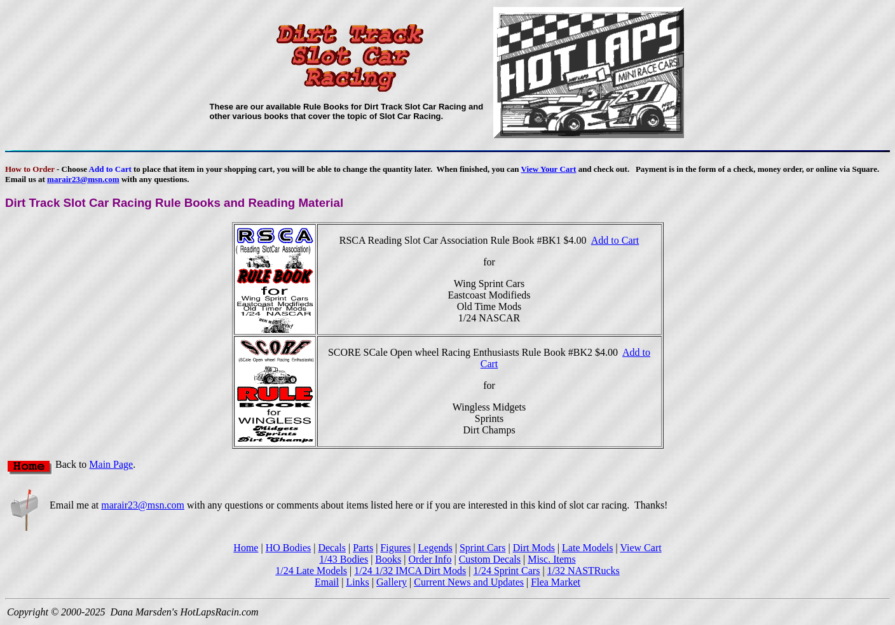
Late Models (587, 547)
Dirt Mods (534, 547)
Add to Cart (615, 240)
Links (357, 582)
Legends (435, 547)
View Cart (640, 547)
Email (327, 582)
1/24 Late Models (311, 570)
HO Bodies (288, 547)
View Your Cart (548, 169)
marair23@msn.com (83, 179)
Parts (363, 547)
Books (388, 559)
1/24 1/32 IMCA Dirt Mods (410, 570)
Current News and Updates (469, 582)
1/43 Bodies (343, 559)
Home (245, 547)
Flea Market (555, 582)
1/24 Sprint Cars (506, 570)
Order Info (429, 559)
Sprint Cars (482, 547)
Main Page (111, 464)
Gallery (391, 582)
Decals (332, 547)
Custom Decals (490, 559)
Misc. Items (552, 559)
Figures (395, 547)
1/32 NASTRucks (583, 570)
